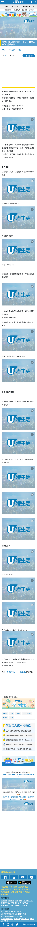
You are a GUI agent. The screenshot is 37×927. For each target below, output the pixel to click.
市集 (10, 886)
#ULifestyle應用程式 (8, 916)
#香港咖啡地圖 (20, 914)
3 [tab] (18, 14)
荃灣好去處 (26, 889)
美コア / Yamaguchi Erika (16, 672)
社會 (12, 892)
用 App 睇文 (29, 56)
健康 (19, 50)
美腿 (5, 713)
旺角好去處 (5, 892)
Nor (6, 55)
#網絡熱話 (4, 921)
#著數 (32, 918)
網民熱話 (4, 900)
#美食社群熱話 (16, 911)
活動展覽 (4, 886)
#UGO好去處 (5, 911)
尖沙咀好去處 (23, 886)
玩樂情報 (26, 6)
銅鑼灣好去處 (6, 889)
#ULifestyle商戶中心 (21, 918)
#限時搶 (19, 916)
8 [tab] (20, 17)
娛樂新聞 (25, 10)
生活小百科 (27, 713)
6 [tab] (24, 14)
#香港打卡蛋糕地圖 (8, 914)
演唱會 (6, 6)
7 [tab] (18, 17)
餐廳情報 (18, 892)
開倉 (15, 886)
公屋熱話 (17, 10)
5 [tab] (22, 14)
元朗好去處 (16, 889)
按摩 (18, 713)
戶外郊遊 (26, 892)
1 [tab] (14, 14)
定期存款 (32, 10)
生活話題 (11, 50)
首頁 (4, 50)
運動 (5, 717)
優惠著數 (15, 6)
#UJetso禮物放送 (7, 918)
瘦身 (11, 713)
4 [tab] (20, 14)
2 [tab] (16, 14)
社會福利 (4, 894)
